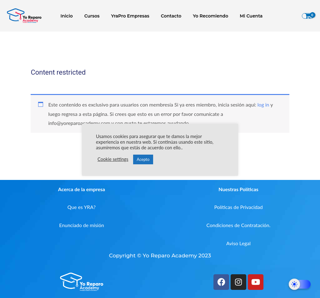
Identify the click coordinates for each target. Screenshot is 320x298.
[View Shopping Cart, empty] (308, 16)
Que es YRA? (82, 207)
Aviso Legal (238, 243)
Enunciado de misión (81, 225)
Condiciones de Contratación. (238, 225)
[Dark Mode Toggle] (300, 284)
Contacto (168, 16)
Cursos (94, 16)
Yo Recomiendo (204, 16)
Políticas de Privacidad (238, 207)
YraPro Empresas (130, 16)
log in (263, 104)
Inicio (72, 16)
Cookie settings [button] (113, 159)
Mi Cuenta (242, 16)
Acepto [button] (143, 159)
